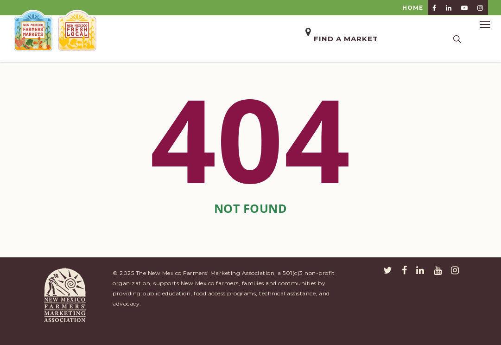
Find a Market (346, 38)
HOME (412, 7)
